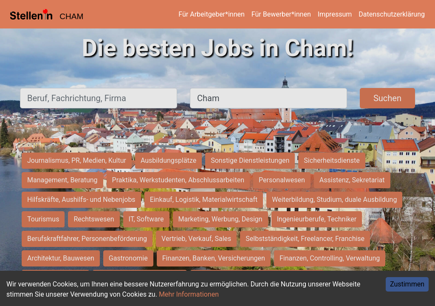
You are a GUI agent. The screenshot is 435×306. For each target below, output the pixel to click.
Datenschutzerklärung (392, 14)
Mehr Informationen (189, 294)
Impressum (335, 14)
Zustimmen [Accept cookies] (407, 284)
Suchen (387, 98)
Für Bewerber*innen (281, 14)
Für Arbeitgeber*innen (211, 14)
